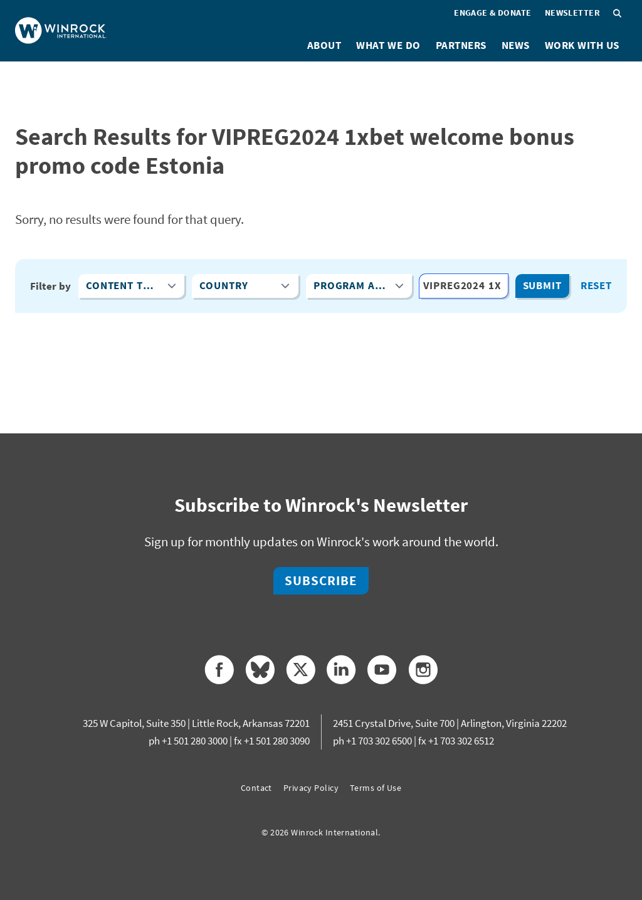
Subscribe (321, 580)
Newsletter (572, 12)
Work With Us (582, 45)
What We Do (388, 45)
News (516, 45)
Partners (461, 45)
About (324, 45)
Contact (256, 787)
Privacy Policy (311, 787)
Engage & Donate (493, 12)
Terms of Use (375, 787)
